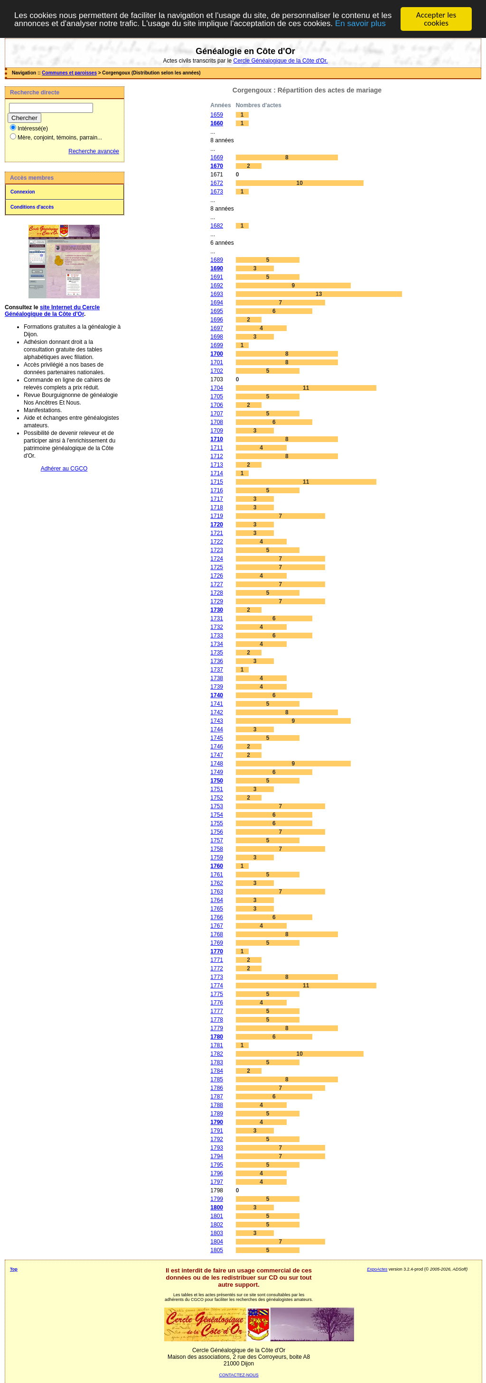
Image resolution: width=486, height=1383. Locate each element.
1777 (216, 1011)
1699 (216, 345)
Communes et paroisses (69, 72)
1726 (216, 575)
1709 (216, 430)
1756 (216, 832)
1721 (216, 533)
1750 (216, 780)
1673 (216, 191)
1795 (216, 1165)
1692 (216, 285)
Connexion (22, 191)
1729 (216, 601)
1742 (216, 712)
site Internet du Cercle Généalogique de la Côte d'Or (52, 310)
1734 (216, 644)
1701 (216, 362)
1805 (216, 1250)
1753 (216, 806)
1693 (216, 294)
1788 (216, 1105)
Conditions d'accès (32, 207)
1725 (216, 567)
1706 (216, 405)
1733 (216, 635)
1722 (216, 541)
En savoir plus (360, 23)
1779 (216, 1028)
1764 (216, 900)
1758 (216, 849)
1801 (216, 1216)
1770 (216, 951)
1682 (216, 225)
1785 (216, 1079)
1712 (216, 456)
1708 (216, 422)
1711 (216, 447)
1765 (216, 908)
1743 (216, 721)
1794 (216, 1156)
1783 (216, 1062)
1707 (216, 413)
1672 (216, 183)
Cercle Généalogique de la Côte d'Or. (280, 60)
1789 (216, 1113)
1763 (216, 891)
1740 (216, 695)
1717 (216, 499)
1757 (216, 840)
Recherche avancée (93, 151)
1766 (216, 917)
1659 (216, 114)
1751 (216, 789)
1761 (216, 874)
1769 (216, 943)
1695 (216, 311)
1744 (216, 729)
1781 (216, 1045)
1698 (216, 336)
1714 (216, 473)
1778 (216, 1019)
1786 (216, 1088)
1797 (216, 1182)
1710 (216, 439)
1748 (216, 763)
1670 (216, 166)
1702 (216, 371)
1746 (216, 746)
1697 (216, 328)
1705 (216, 396)
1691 (216, 277)
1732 (216, 627)
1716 (216, 490)
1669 (216, 157)
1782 (216, 1054)
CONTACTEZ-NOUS (238, 1375)
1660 (216, 123)
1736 (216, 661)
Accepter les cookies (436, 19)
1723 (216, 550)
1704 (216, 388)
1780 (216, 1036)
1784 (216, 1071)
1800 (216, 1207)
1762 (216, 883)
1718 (216, 507)
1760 (216, 866)
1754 (216, 814)
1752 (216, 797)
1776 (216, 1002)
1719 (216, 516)
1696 (216, 319)
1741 (216, 704)
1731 (216, 618)
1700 (216, 353)
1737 (216, 669)
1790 (216, 1122)
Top (14, 1269)
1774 (216, 985)
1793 (216, 1147)
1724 (216, 558)
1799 (216, 1199)
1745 (216, 738)
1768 (216, 934)
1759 (216, 857)
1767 (216, 925)
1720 (216, 524)
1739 (216, 686)
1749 (216, 772)
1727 (216, 584)
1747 (216, 755)
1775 (216, 994)
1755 (216, 823)
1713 (216, 464)
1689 (216, 260)
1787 (216, 1096)
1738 (216, 678)
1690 (216, 268)
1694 (216, 302)
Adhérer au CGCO (64, 468)
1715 (216, 482)
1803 (216, 1233)
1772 (216, 968)
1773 (216, 977)
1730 (216, 610)
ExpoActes (377, 1269)
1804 (216, 1241)
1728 (216, 593)
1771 (216, 960)
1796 (216, 1173)
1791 (216, 1130)
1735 (216, 652)
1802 (216, 1224)
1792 (216, 1139)
